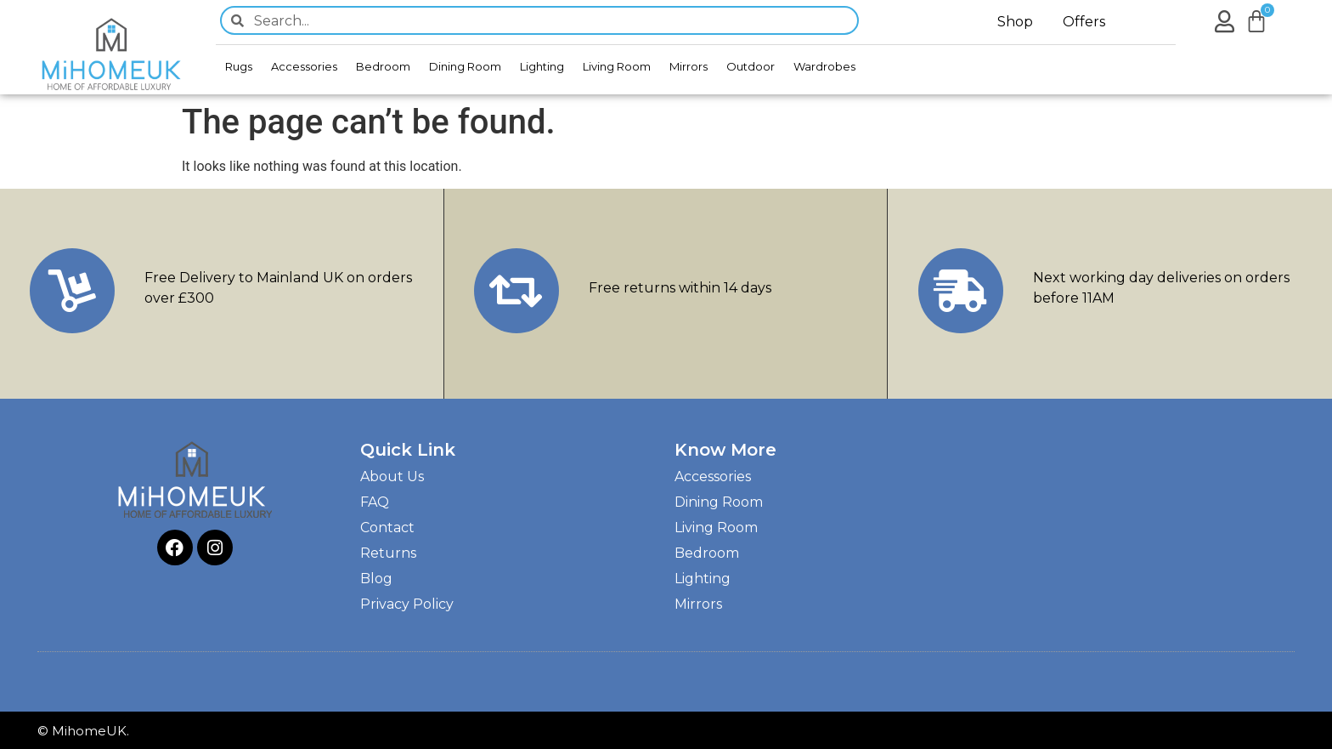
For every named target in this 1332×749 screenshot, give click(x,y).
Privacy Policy (407, 604)
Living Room (617, 66)
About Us (392, 476)
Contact (387, 527)
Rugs (238, 66)
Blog (376, 578)
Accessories (304, 66)
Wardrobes (824, 66)
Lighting (542, 66)
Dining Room (465, 66)
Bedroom (383, 66)
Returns (388, 553)
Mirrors (688, 66)
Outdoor (750, 66)
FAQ (374, 502)
